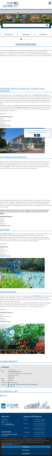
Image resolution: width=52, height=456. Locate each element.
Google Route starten (5, 126)
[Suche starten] (47, 25)
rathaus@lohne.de (9, 424)
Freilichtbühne (37, 296)
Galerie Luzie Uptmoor (22, 107)
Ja (35, 135)
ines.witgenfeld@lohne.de (14, 371)
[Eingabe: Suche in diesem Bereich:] (24, 25)
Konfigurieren (26, 447)
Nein (38, 135)
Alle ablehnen (26, 450)
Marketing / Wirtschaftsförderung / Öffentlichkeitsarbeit (23, 384)
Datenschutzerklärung (6, 444)
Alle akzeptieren (26, 453)
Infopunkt (12, 386)
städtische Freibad (6, 234)
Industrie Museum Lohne (40, 95)
